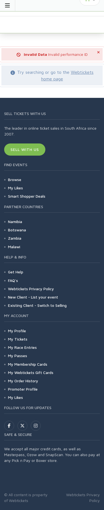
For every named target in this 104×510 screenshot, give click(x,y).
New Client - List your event (33, 297)
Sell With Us (25, 149)
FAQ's (13, 280)
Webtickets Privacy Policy (31, 288)
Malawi (14, 246)
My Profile (17, 330)
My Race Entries (22, 347)
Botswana (17, 229)
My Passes (17, 355)
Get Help (15, 272)
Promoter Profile (23, 389)
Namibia (15, 221)
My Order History (23, 380)
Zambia (14, 238)
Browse (14, 179)
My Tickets (17, 339)
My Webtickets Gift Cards (30, 372)
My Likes (15, 187)
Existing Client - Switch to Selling (37, 305)
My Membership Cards (27, 364)
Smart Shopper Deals (26, 196)
